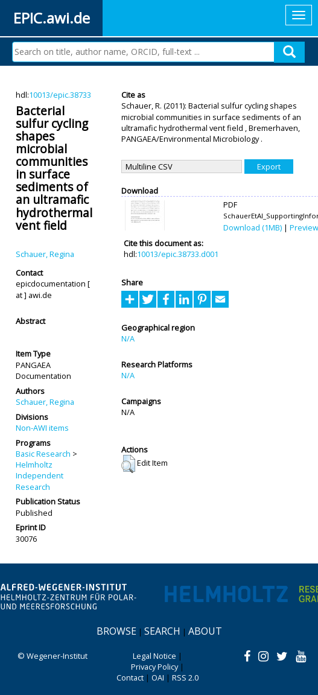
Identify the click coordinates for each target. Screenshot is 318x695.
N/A (128, 338)
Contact (130, 677)
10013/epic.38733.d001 (177, 254)
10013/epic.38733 (60, 94)
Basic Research (43, 453)
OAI (157, 677)
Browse (116, 631)
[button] (128, 464)
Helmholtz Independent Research (39, 475)
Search (162, 631)
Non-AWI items (42, 427)
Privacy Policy (154, 666)
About (205, 631)
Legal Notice (154, 655)
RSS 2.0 (185, 677)
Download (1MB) (252, 227)
